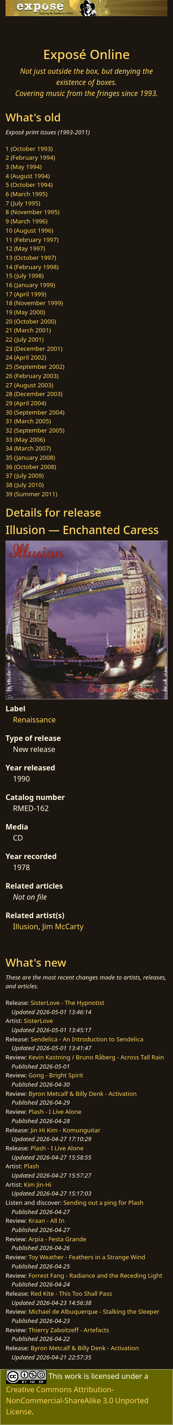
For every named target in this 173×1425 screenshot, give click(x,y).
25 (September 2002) (35, 366)
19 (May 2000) (25, 312)
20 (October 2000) (31, 321)
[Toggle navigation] (29, 29)
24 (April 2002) (26, 357)
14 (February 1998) (32, 267)
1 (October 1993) (29, 148)
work (73, 1376)
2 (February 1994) (30, 157)
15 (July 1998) (25, 275)
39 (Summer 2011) (31, 494)
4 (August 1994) (28, 176)
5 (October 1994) (29, 184)
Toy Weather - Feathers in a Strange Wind (87, 1257)
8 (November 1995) (33, 212)
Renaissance (34, 720)
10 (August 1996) (29, 230)
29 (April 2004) (26, 403)
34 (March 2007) (28, 448)
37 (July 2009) (25, 475)
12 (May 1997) (25, 248)
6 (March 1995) (27, 194)
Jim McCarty (62, 926)
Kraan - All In (47, 1220)
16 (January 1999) (30, 285)
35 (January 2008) (30, 457)
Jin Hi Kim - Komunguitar (65, 1130)
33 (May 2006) (25, 439)
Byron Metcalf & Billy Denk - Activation (83, 1093)
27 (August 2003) (29, 385)
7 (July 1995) (23, 203)
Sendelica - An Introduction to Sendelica (86, 1039)
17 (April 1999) (26, 294)
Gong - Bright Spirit (56, 1075)
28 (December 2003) (34, 394)
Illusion (25, 926)
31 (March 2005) (28, 421)
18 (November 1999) (34, 303)
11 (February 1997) (32, 239)
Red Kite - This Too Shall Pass (71, 1293)
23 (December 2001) (34, 348)
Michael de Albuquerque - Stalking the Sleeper (94, 1311)
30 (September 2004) (35, 412)
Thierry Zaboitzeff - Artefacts (69, 1330)
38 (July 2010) (25, 485)
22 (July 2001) (25, 339)
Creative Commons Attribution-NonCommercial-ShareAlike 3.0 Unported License (77, 1400)
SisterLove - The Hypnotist (67, 1002)
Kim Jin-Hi (38, 1184)
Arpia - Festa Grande (57, 1239)
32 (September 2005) (35, 430)
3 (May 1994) (24, 166)
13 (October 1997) (31, 257)
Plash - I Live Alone (55, 1111)
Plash (31, 1166)
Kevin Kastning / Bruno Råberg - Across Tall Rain (96, 1057)
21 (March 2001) (28, 330)
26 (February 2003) (32, 376)
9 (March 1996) (27, 221)
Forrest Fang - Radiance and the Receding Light (95, 1275)
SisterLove (38, 1020)
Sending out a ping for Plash (103, 1202)
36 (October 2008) (31, 467)
